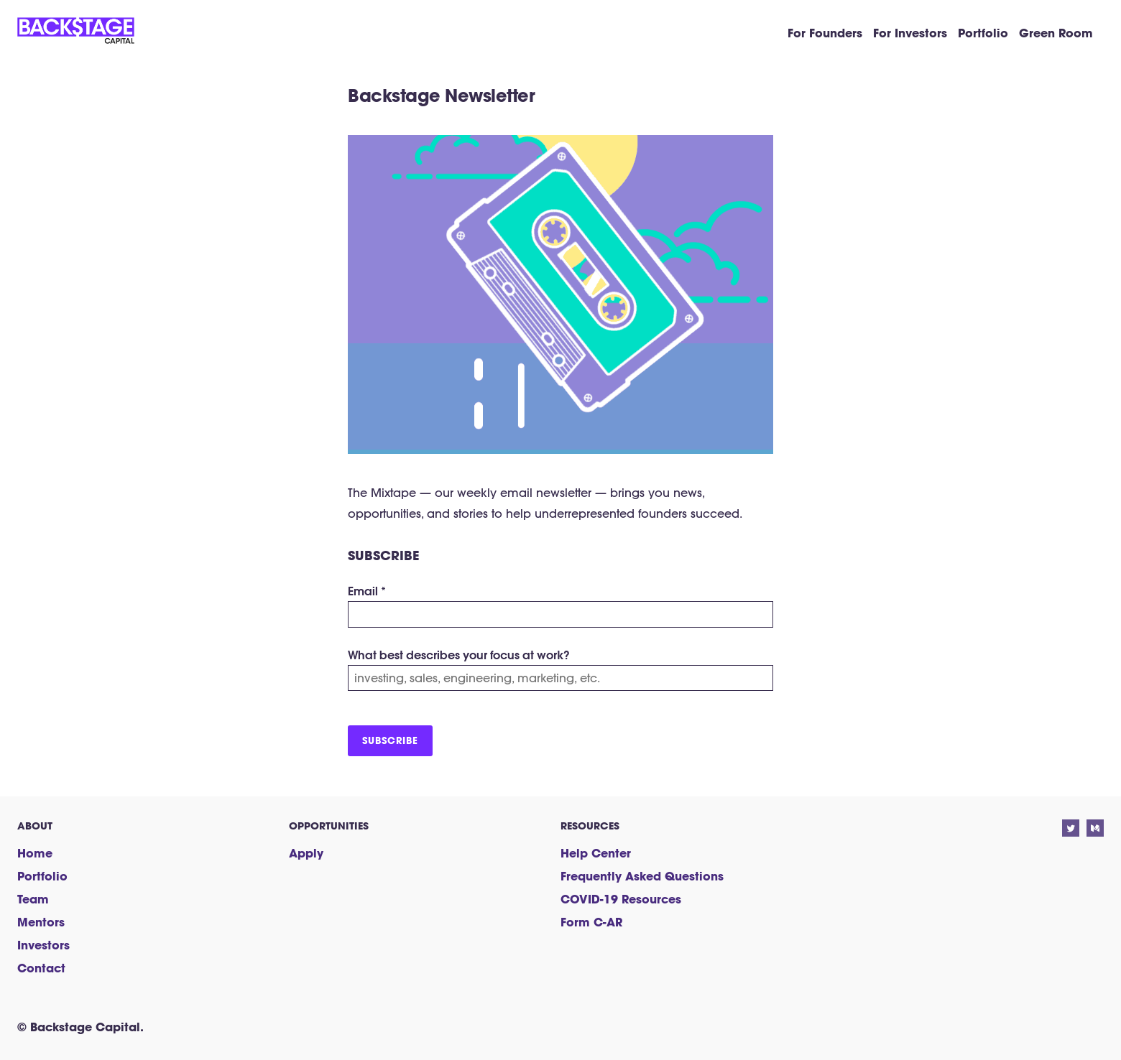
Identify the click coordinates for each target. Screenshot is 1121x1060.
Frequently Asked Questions (642, 875)
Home (34, 852)
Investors (43, 944)
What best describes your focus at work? (459, 654)
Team (33, 898)
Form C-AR (591, 921)
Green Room (1056, 32)
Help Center (595, 852)
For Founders (825, 32)
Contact (41, 967)
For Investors (910, 32)
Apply (306, 852)
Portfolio (983, 32)
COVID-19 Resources (620, 898)
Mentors (41, 921)
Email (367, 590)
